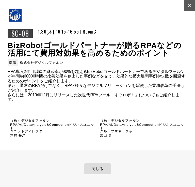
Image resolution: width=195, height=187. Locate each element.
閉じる (97, 169)
